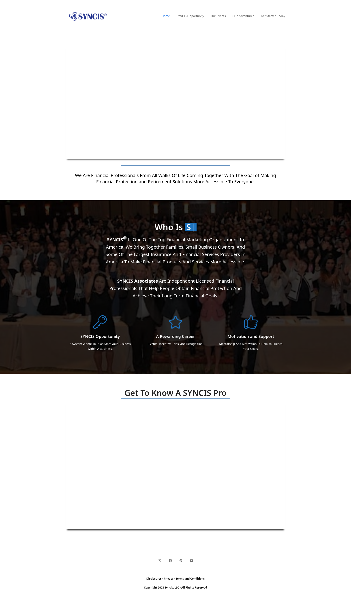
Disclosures (154, 578)
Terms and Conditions (190, 578)
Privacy (168, 578)
